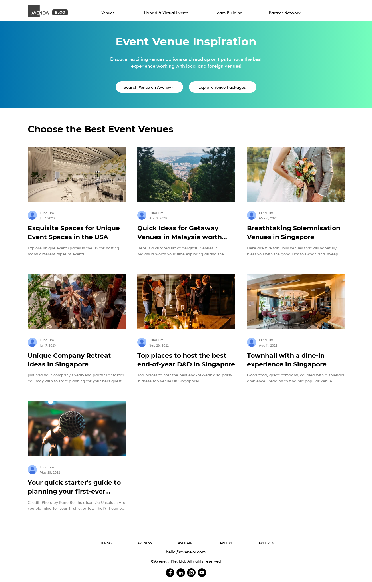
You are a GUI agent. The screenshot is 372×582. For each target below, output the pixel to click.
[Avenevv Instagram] (191, 572)
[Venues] (108, 12)
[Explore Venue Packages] (222, 87)
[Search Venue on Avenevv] (149, 87)
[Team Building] (229, 12)
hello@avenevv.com (186, 552)
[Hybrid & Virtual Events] (167, 12)
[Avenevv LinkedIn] (180, 572)
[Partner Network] (285, 12)
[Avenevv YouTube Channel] (202, 572)
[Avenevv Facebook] (170, 572)
